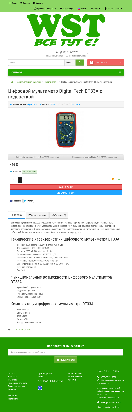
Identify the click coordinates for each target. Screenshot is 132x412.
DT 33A (21, 329)
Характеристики (37, 215)
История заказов (75, 376)
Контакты (12, 395)
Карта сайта (13, 399)
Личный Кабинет (75, 373)
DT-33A (28, 329)
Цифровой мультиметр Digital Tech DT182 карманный (37, 157)
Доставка (25, 3)
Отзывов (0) (59, 215)
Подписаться (66, 360)
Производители (45, 373)
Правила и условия (16, 386)
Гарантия (38, 3)
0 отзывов (75, 104)
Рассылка (72, 380)
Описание (16, 215)
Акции (40, 376)
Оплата (13, 3)
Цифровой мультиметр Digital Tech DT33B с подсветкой (94, 157)
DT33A (14, 329)
